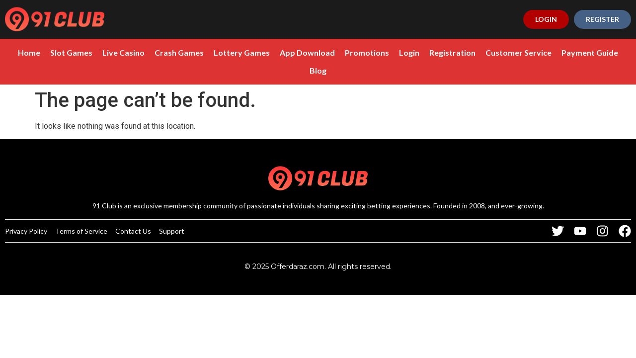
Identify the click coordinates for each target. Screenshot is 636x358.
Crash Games (179, 52)
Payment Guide (589, 52)
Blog (318, 70)
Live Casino (123, 52)
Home (29, 52)
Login (409, 52)
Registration (452, 52)
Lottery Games (242, 52)
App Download (307, 52)
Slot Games (71, 52)
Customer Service (518, 52)
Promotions (367, 52)
